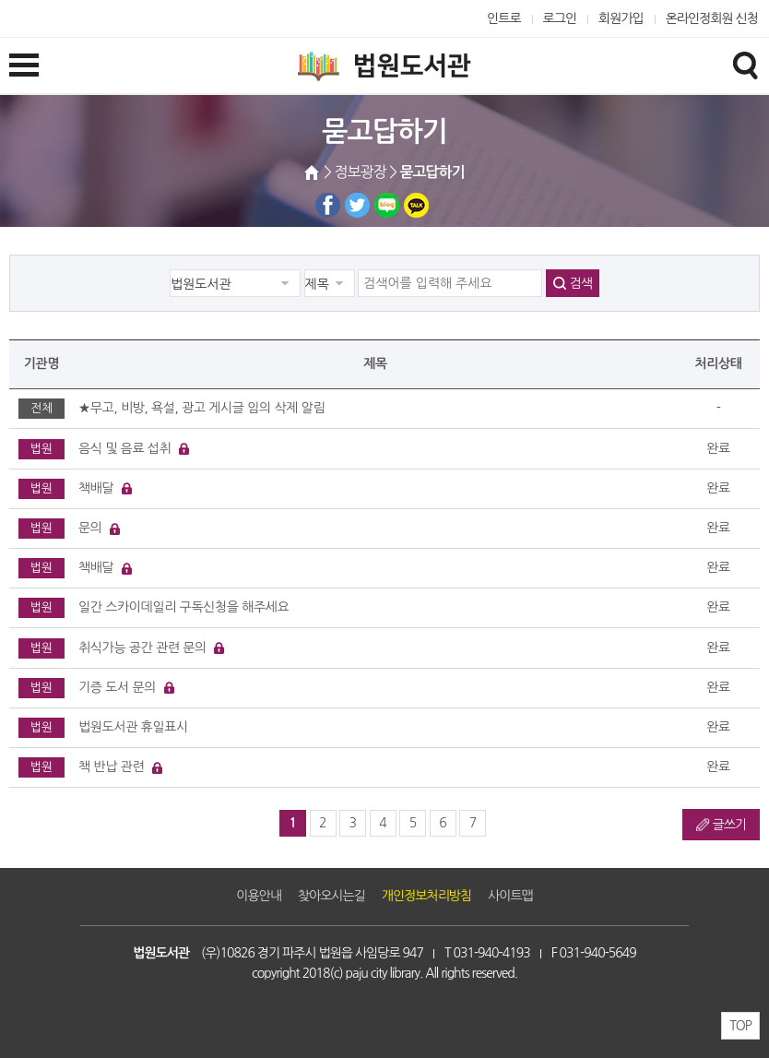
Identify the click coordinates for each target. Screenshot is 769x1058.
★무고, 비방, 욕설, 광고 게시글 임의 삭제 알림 (201, 407)
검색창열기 (745, 64)
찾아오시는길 (331, 895)
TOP (740, 1025)
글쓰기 (729, 824)
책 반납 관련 (111, 766)
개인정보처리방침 (426, 895)
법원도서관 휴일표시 (133, 726)
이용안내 (258, 895)
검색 (581, 283)
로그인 (560, 18)
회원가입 (621, 18)
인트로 (504, 18)
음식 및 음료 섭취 (124, 448)
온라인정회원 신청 (712, 18)
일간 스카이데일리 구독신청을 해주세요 (183, 606)
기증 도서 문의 (117, 687)
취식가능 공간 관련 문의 (142, 647)
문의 (90, 527)
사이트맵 (510, 895)
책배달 (95, 487)
